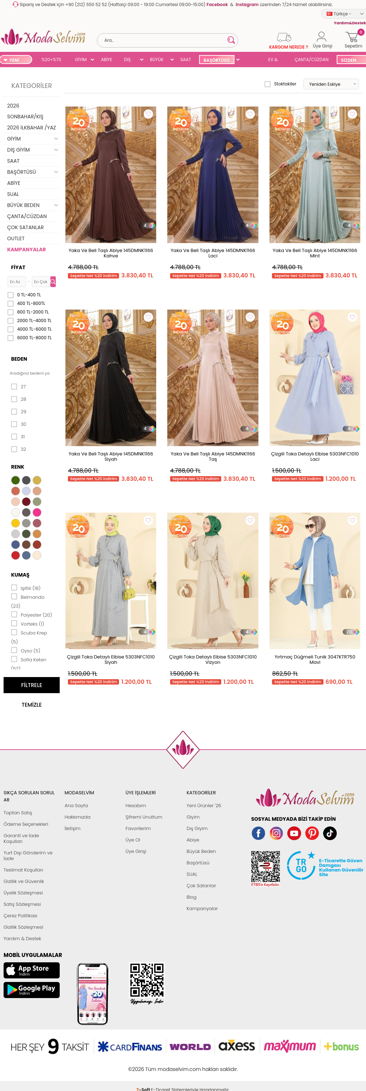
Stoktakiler (280, 84)
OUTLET (16, 238)
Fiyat (18, 267)
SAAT (185, 59)
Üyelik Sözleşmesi (23, 892)
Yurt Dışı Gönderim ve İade (28, 855)
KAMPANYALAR (26, 249)
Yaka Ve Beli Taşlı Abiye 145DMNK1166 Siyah (111, 456)
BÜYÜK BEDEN (157, 60)
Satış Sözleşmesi (22, 904)
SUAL (251, 60)
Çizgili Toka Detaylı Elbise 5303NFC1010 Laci (314, 456)
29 (18, 411)
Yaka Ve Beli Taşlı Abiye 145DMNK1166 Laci (213, 253)
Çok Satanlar (201, 885)
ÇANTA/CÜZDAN (311, 59)
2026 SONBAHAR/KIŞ (25, 111)
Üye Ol (132, 839)
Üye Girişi (135, 851)
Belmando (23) (27, 601)
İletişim (73, 828)
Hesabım (135, 805)
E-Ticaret (160, 1065)
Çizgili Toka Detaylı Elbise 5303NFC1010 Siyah (110, 659)
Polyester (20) (31, 614)
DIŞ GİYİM (130, 60)
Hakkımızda (78, 817)
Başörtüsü (198, 862)
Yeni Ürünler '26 (204, 805)
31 (18, 436)
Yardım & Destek (22, 938)
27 (18, 386)
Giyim (193, 817)
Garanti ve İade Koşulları (21, 838)
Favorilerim (137, 828)
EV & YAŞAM (275, 60)
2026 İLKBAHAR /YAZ (31, 127)
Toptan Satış (18, 812)
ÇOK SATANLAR (25, 227)
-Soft (144, 1065)
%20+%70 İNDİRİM (51, 60)
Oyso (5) (25, 650)
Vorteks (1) (27, 623)
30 (18, 424)
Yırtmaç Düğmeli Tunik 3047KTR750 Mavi (314, 659)
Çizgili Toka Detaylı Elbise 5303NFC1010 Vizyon (213, 659)
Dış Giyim (197, 828)
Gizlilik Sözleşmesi (23, 927)
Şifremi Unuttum (143, 817)
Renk (17, 466)
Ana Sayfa (76, 805)
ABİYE (106, 59)
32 (18, 449)
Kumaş (20, 574)
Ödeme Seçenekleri (26, 824)
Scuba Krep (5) (29, 636)
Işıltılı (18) (26, 588)
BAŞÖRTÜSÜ (216, 60)
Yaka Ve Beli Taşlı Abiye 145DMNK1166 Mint (315, 253)
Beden (19, 358)
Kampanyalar (202, 908)
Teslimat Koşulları (23, 870)
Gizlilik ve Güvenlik (24, 881)
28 (18, 399)
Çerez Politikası (20, 915)
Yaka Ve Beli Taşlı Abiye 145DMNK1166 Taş (213, 456)
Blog (192, 897)
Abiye (193, 839)
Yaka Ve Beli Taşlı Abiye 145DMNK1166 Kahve (111, 253)
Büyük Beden (201, 851)
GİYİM (81, 59)
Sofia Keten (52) (28, 663)
